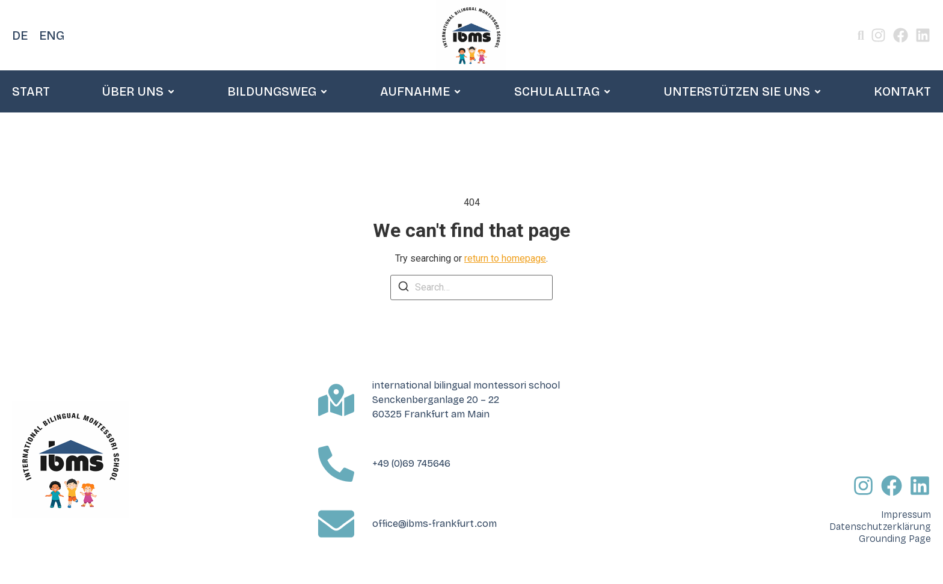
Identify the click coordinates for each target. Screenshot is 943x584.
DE (20, 35)
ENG (51, 35)
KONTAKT (902, 91)
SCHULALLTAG (563, 91)
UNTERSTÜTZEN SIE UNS (742, 91)
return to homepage (505, 258)
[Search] (403, 288)
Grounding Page (895, 538)
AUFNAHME (421, 91)
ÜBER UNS (139, 91)
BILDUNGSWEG (277, 91)
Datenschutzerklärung (880, 526)
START (31, 91)
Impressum (906, 514)
